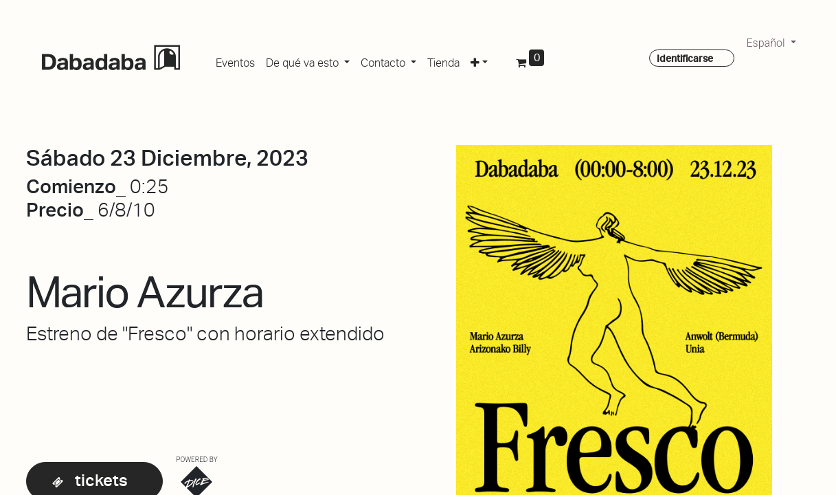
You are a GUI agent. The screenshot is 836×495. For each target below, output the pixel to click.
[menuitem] (235, 61)
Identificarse (685, 58)
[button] (479, 61)
